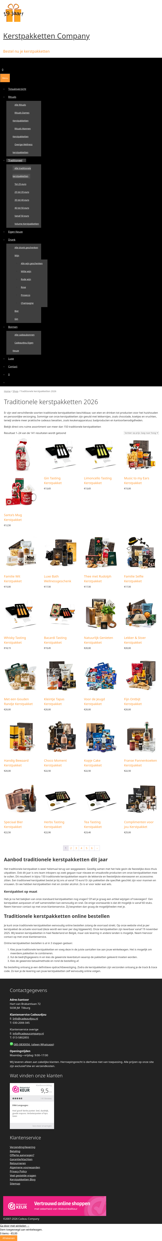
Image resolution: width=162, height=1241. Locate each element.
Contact (12, 366)
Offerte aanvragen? (22, 1155)
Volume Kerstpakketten (27, 223)
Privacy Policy (18, 1171)
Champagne (27, 303)
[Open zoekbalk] (2, 61)
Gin (16, 318)
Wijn (18, 255)
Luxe (11, 358)
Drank (12, 239)
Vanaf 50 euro (22, 215)
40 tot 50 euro (22, 207)
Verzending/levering (22, 1147)
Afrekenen (9, 1238)
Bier (17, 310)
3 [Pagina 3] (76, 848)
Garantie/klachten (21, 1159)
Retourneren (18, 1163)
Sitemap (15, 1183)
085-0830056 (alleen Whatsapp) (34, 1044)
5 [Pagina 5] (86, 848)
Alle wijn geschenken (32, 263)
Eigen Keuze (15, 231)
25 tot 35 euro (22, 192)
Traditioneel (16, 160)
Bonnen (13, 327)
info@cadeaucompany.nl (28, 1033)
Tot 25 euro (20, 184)
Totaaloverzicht (17, 89)
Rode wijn (26, 279)
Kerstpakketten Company (46, 36)
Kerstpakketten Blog (22, 1179)
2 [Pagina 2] (71, 848)
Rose (23, 287)
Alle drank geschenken (26, 247)
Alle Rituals (20, 104)
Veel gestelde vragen (23, 1175)
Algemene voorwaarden (25, 1167)
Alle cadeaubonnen (24, 334)
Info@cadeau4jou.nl (25, 1018)
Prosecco (25, 295)
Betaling (15, 1151)
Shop (15, 391)
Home (7, 391)
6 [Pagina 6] (92, 848)
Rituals (13, 97)
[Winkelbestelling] (141, 433)
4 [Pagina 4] (81, 848)
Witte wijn (26, 271)
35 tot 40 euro (22, 199)
